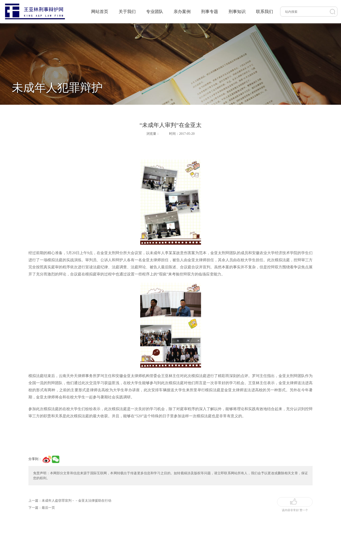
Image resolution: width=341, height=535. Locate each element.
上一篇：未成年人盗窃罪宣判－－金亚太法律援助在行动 (69, 500)
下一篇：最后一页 (41, 507)
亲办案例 (182, 11)
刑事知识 (237, 11)
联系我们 (264, 11)
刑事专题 (209, 11)
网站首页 (99, 11)
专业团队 (154, 11)
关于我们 (127, 11)
